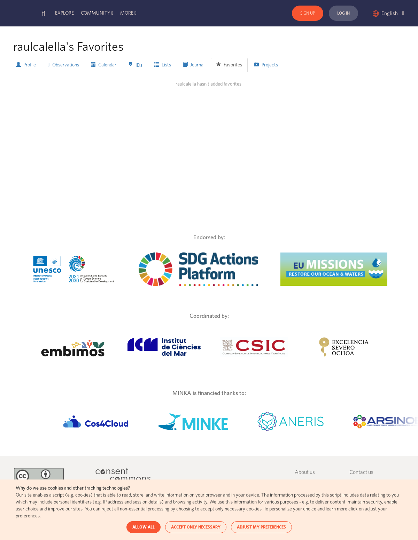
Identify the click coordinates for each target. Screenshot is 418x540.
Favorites (229, 64)
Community (95, 13)
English (392, 13)
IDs (135, 65)
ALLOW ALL (143, 527)
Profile (26, 64)
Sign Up (307, 13)
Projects (266, 64)
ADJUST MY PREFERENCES (261, 527)
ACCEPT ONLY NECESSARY (195, 527)
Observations (63, 65)
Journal (193, 64)
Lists (162, 64)
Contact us (361, 472)
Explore (64, 13)
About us (305, 472)
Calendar (103, 64)
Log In (343, 13)
